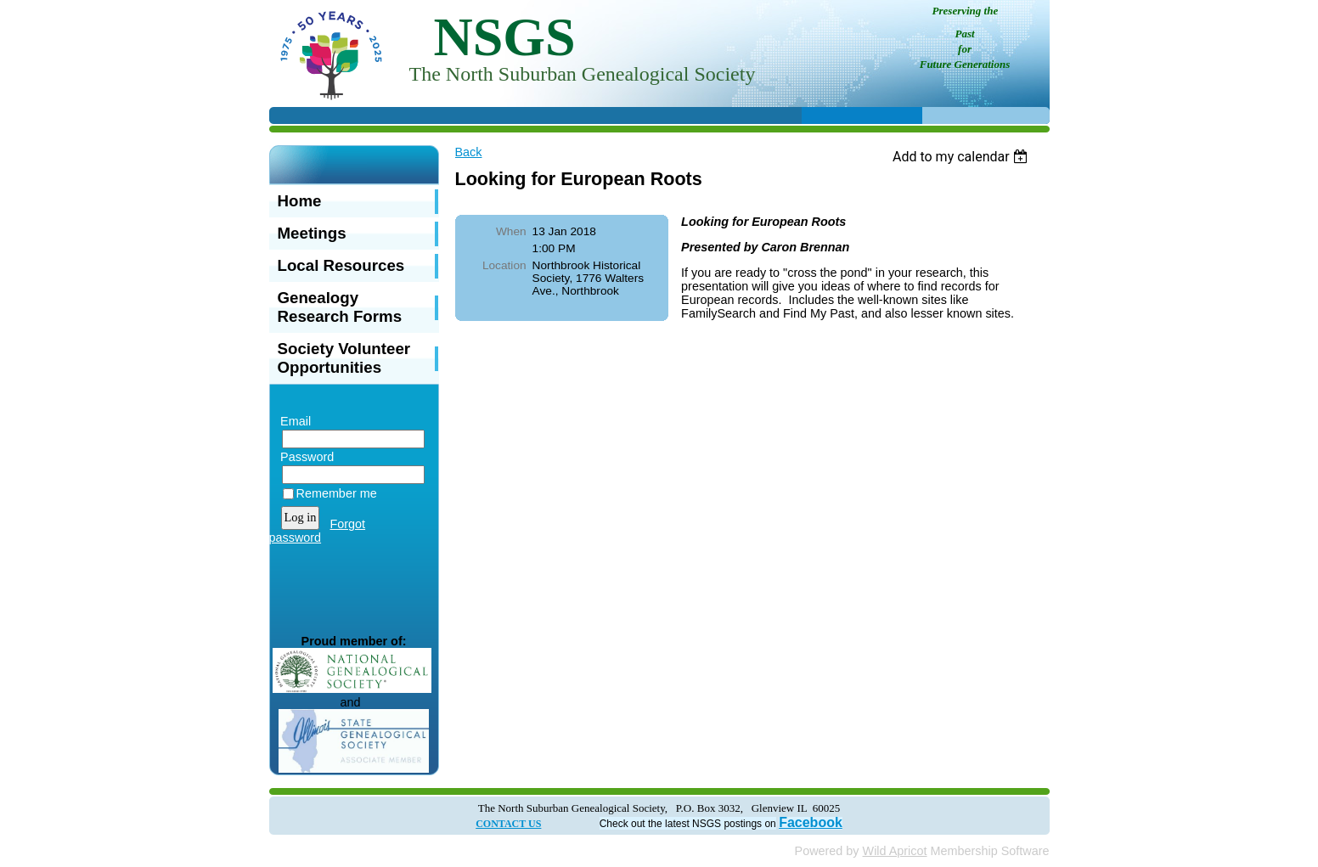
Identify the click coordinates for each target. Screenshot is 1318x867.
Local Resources (341, 265)
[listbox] (963, 156)
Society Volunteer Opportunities (344, 358)
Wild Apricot (895, 851)
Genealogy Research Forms (340, 307)
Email (292, 421)
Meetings (312, 233)
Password (304, 457)
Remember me (336, 493)
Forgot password (317, 530)
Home (300, 201)
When (511, 231)
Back (468, 152)
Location (504, 265)
